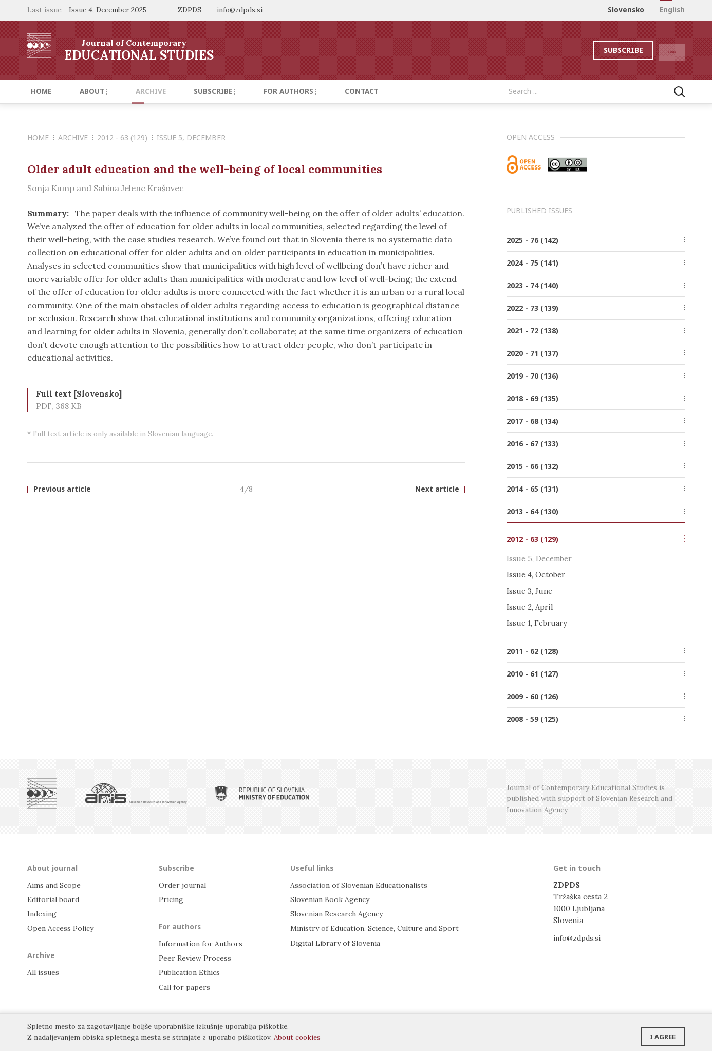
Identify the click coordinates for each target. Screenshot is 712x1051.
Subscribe (599, 50)
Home (37, 91)
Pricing (172, 899)
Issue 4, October (536, 574)
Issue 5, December (191, 137)
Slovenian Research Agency (338, 913)
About (83, 91)
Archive (135, 91)
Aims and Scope (55, 884)
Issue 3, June (529, 590)
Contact (329, 91)
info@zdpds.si (578, 937)
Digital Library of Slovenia (337, 942)
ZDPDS (189, 9)
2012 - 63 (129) (125, 137)
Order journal (184, 884)
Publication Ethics (192, 972)
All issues (44, 972)
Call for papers (185, 986)
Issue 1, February (537, 623)
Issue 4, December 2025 (107, 9)
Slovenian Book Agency (331, 899)
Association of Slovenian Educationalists (363, 884)
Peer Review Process (196, 957)
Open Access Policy (62, 927)
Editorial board (54, 899)
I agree (663, 1033)
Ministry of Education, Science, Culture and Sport (380, 927)
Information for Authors (202, 943)
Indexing (43, 913)
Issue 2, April (530, 606)
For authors (264, 91)
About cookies (297, 1037)
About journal (53, 867)
